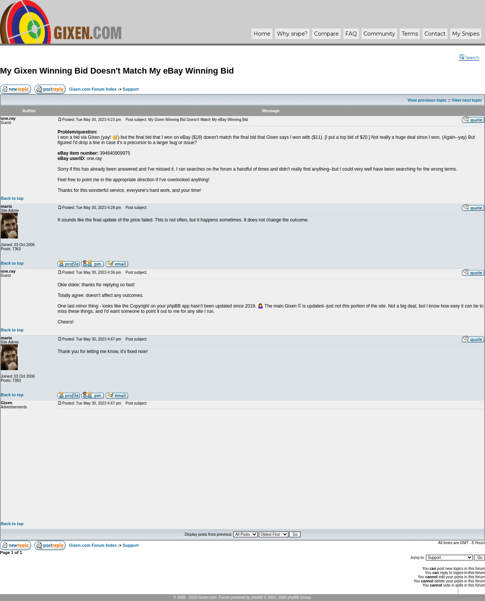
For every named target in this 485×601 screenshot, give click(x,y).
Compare (326, 33)
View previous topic (426, 100)
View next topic (467, 100)
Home (262, 33)
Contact (435, 33)
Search (469, 57)
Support (131, 89)
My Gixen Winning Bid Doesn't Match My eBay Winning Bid (117, 70)
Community (379, 33)
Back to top (12, 198)
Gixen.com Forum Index (92, 89)
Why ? (292, 33)
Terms (410, 33)
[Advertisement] (271, 465)
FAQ (351, 33)
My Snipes (465, 33)
